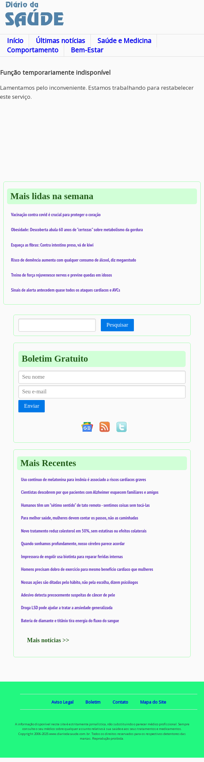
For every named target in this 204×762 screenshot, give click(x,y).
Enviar (31, 406)
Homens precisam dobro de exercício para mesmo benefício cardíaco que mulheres (87, 569)
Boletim (92, 702)
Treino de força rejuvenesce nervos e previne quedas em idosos (61, 275)
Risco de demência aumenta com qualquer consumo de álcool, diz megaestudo (73, 260)
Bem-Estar (87, 49)
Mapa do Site (153, 702)
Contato (120, 702)
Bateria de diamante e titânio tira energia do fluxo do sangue (70, 621)
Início (15, 40)
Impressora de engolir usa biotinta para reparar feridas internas (72, 556)
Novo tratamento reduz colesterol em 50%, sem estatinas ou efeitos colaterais (84, 531)
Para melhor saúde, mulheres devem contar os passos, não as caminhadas (79, 518)
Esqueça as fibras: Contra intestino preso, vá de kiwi (52, 245)
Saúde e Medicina (124, 40)
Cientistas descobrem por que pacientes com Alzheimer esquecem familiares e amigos (90, 492)
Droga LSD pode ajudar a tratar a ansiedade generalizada (67, 608)
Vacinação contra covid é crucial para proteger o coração (55, 215)
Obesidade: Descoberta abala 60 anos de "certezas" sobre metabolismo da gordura (77, 230)
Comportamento (32, 49)
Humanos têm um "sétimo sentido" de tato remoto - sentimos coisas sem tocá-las (85, 505)
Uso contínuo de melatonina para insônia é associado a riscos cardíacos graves (83, 479)
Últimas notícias (60, 40)
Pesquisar (117, 325)
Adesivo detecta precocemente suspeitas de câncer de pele (68, 595)
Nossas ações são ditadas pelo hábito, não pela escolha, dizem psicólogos (79, 582)
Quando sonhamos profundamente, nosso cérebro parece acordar (73, 543)
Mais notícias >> (48, 640)
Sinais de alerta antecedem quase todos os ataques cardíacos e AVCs (65, 290)
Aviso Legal (62, 702)
